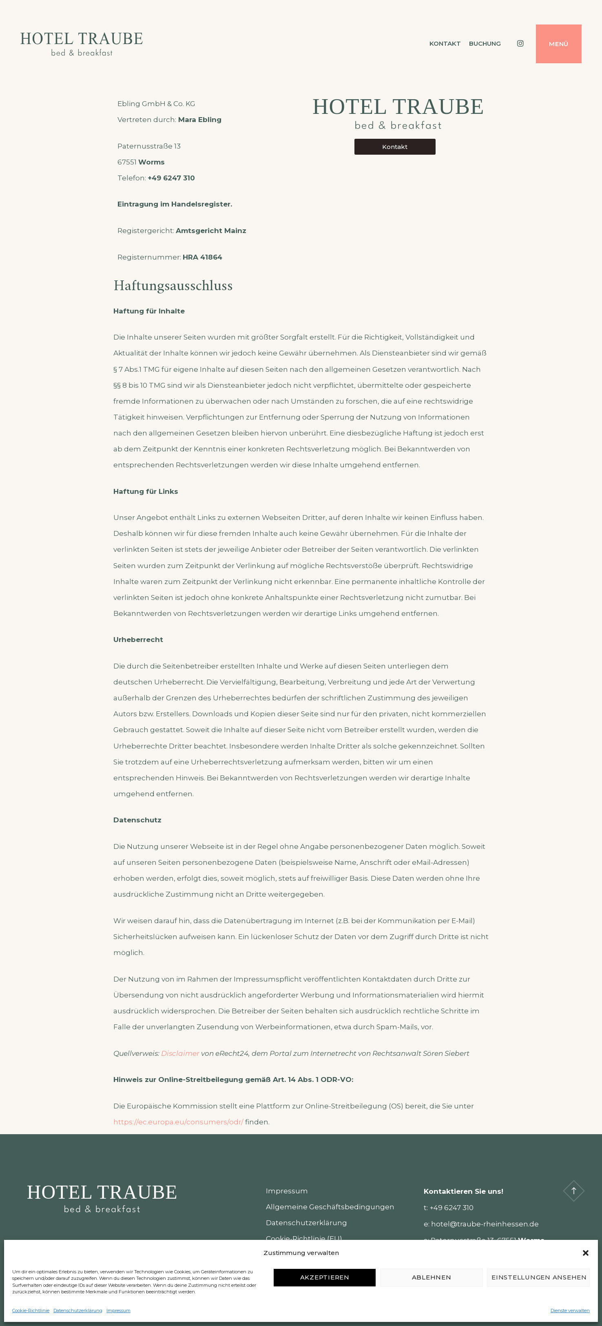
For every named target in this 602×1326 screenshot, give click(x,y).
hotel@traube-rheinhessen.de (485, 1224)
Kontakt (445, 43)
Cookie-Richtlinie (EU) (304, 1239)
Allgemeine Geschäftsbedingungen (330, 1207)
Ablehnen (432, 1277)
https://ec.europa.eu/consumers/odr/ (178, 1122)
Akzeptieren (325, 1277)
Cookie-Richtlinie (30, 1310)
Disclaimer (180, 1053)
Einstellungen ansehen (539, 1277)
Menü (559, 44)
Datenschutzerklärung (77, 1310)
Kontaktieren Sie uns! (463, 1191)
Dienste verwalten (570, 1310)
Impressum (118, 1310)
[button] (586, 1253)
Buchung (485, 43)
